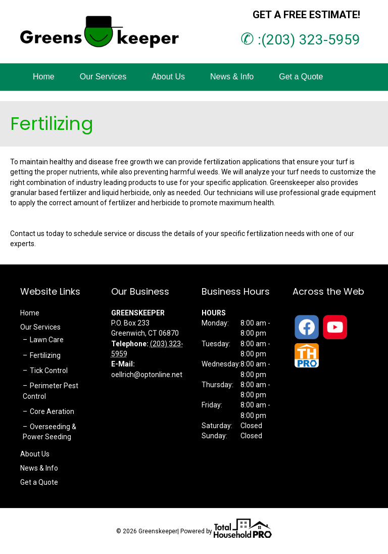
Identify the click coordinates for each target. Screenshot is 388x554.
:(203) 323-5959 (300, 39)
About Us (168, 76)
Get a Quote (301, 76)
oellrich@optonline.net (146, 375)
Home (44, 76)
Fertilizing (45, 355)
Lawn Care (47, 340)
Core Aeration (52, 411)
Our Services (103, 76)
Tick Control (49, 370)
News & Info (232, 76)
